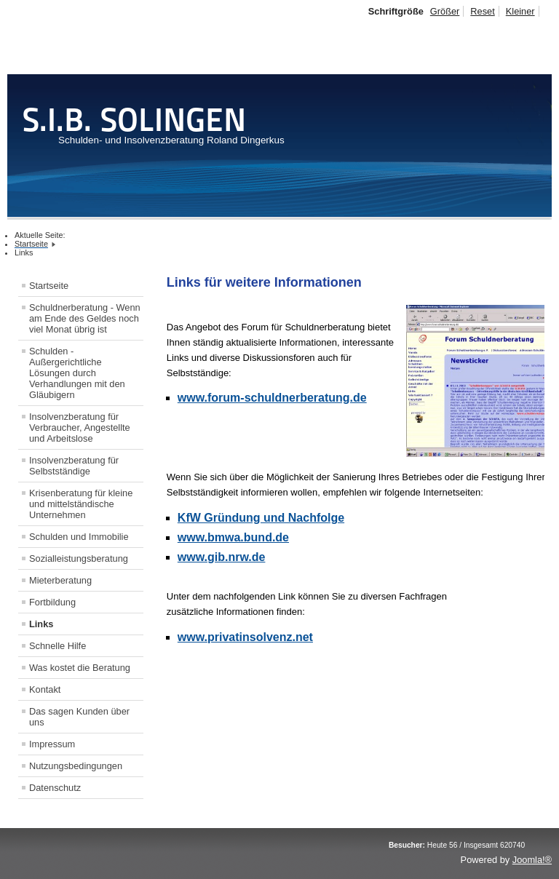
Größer (445, 11)
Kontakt (44, 689)
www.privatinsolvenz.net (245, 637)
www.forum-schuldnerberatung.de (272, 397)
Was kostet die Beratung (79, 667)
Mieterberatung (60, 580)
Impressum (52, 744)
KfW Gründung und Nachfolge (261, 518)
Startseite (48, 285)
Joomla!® (532, 859)
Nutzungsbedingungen (75, 765)
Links (41, 624)
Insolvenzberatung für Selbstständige (74, 466)
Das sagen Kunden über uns (79, 717)
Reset (482, 11)
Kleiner (520, 11)
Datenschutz (55, 787)
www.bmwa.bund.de (233, 537)
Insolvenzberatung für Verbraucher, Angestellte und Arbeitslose (79, 427)
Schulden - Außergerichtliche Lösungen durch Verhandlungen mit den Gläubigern (77, 373)
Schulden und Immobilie (79, 536)
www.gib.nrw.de (222, 557)
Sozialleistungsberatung (78, 558)
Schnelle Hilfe (57, 645)
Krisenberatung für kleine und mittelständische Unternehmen (80, 504)
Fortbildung (52, 602)
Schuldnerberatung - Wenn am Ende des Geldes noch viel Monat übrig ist (84, 318)
